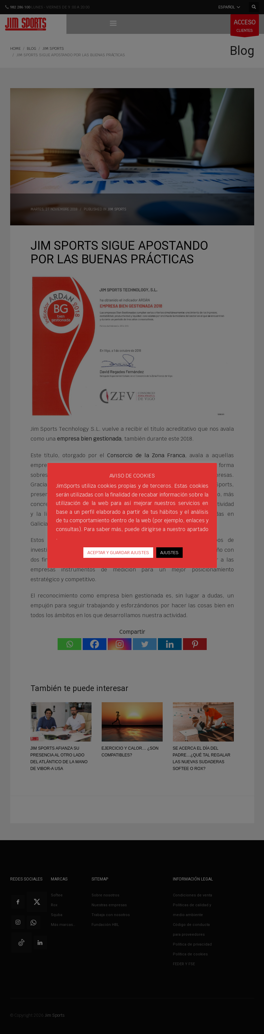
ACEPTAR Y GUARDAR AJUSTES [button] (118, 552)
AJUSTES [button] (169, 552)
